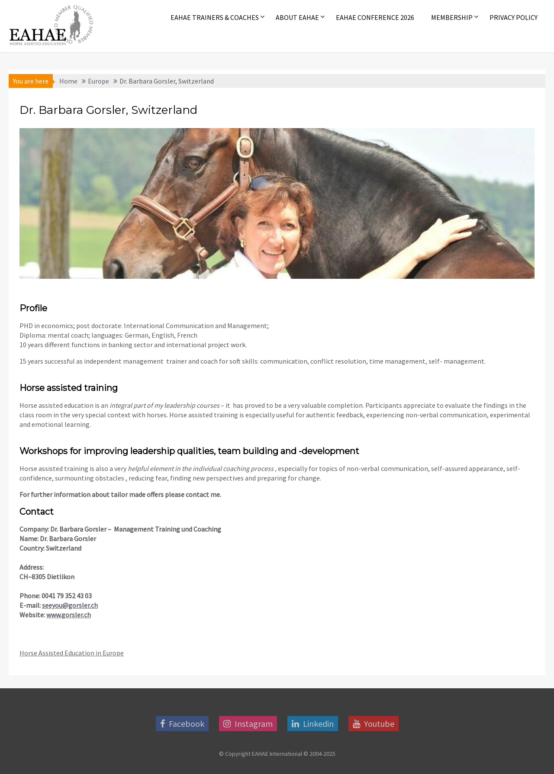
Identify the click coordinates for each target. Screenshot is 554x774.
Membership (452, 17)
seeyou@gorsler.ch (70, 605)
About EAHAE (297, 17)
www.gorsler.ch (68, 614)
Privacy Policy (514, 17)
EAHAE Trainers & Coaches (215, 17)
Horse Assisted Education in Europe (71, 652)
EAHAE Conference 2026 (375, 17)
